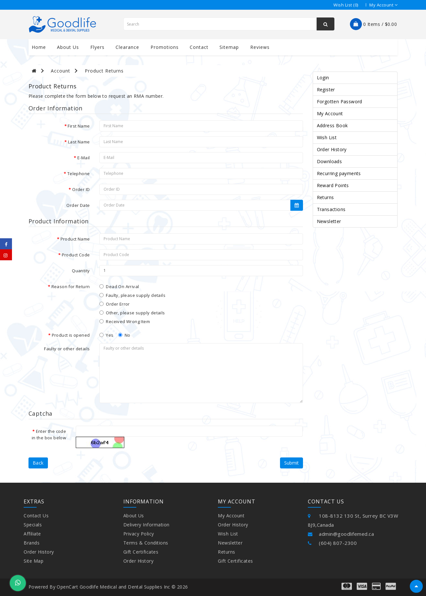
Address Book (332, 125)
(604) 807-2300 (332, 543)
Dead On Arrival (119, 286)
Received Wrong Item (124, 321)
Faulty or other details (67, 349)
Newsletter (329, 221)
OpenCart (67, 587)
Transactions (331, 209)
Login (323, 77)
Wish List (327, 137)
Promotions (165, 47)
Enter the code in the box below (49, 434)
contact (199, 47)
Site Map (33, 561)
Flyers (97, 47)
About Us (133, 515)
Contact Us (36, 515)
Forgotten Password (339, 101)
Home (39, 47)
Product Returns (104, 71)
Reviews (260, 47)
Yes (106, 335)
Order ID (81, 189)
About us (68, 47)
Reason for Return (70, 286)
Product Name (75, 239)
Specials (33, 525)
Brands (31, 543)
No (124, 335)
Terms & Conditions (145, 543)
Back (38, 463)
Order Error (114, 304)
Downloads (329, 161)
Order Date (78, 205)
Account (60, 71)
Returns (325, 197)
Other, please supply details (132, 313)
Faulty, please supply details (132, 295)
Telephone (78, 173)
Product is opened (71, 335)
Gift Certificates (141, 552)
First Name (79, 126)
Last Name (79, 142)
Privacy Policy (138, 534)
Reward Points (333, 185)
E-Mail (83, 158)
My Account (330, 113)
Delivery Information (146, 525)
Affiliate (32, 534)
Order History (332, 149)
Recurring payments (339, 173)
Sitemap (229, 47)
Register (326, 89)
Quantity (81, 271)
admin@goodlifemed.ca (341, 534)
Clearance (127, 47)
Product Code (76, 255)
